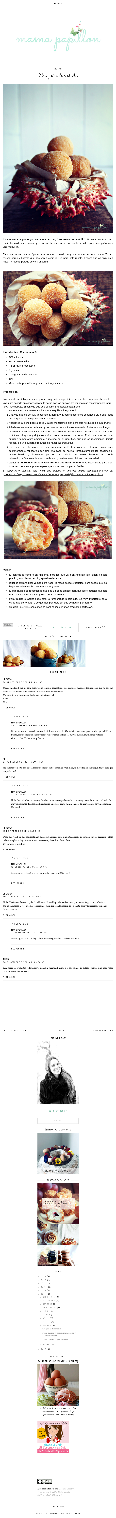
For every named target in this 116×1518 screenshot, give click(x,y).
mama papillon (18, 722)
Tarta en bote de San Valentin (55, 1339)
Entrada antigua (103, 1031)
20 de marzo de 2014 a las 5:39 (22, 897)
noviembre (49, 1301)
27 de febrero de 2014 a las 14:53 (23, 762)
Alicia (6, 959)
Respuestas (21, 717)
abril (46, 1318)
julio (46, 1311)
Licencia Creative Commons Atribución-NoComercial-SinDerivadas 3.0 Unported (56, 1492)
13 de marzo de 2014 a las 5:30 (21, 831)
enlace (26, 606)
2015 (44, 1290)
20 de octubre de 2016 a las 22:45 (23, 962)
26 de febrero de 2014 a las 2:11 (30, 725)
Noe (5, 759)
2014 (44, 1294)
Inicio (61, 1031)
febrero (48, 1325)
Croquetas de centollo (51, 1328)
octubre (48, 1304)
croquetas (30, 629)
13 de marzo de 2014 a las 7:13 (29, 867)
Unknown (7, 679)
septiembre (50, 1308)
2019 (44, 1276)
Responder (9, 708)
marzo (47, 1322)
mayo (46, 1315)
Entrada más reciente (16, 1031)
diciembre (49, 1297)
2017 (44, 1283)
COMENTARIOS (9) (95, 627)
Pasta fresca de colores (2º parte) (58, 1361)
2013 (44, 1349)
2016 (44, 1287)
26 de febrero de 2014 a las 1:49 (22, 682)
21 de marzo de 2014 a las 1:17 (29, 933)
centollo (36, 626)
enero (46, 1344)
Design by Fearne (71, 1514)
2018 (44, 1280)
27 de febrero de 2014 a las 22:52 (32, 795)
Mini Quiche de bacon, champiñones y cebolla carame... (59, 1334)
